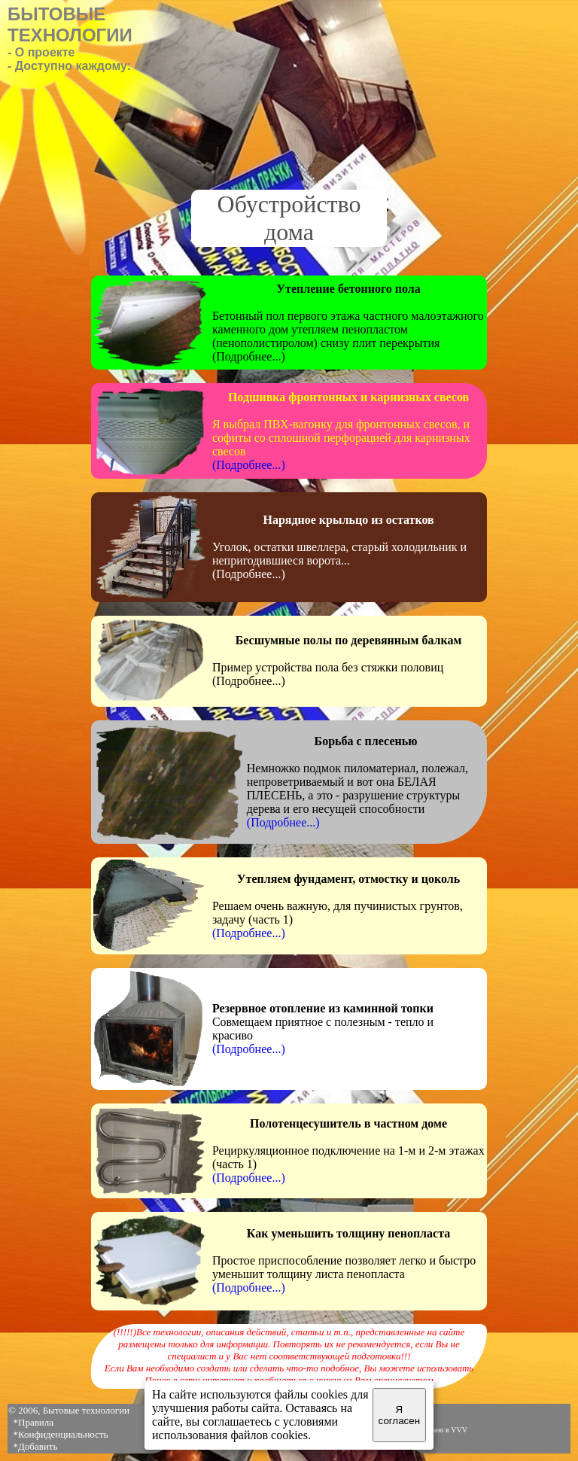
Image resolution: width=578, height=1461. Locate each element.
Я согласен (399, 1415)
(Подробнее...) (248, 464)
